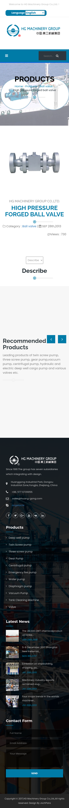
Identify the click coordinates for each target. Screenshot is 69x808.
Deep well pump (19, 538)
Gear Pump (16, 558)
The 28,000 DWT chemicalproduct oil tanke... (42, 633)
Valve (12, 607)
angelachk (18, 505)
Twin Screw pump (20, 544)
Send (34, 773)
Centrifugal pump (20, 565)
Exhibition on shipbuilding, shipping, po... (37, 665)
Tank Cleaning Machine (24, 600)
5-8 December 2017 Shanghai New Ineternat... (39, 649)
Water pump (17, 579)
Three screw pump (21, 551)
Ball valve (46, 86)
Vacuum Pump (18, 593)
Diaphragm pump (20, 586)
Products (31, 86)
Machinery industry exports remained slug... (38, 682)
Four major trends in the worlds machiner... (40, 698)
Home (19, 86)
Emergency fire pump (22, 572)
